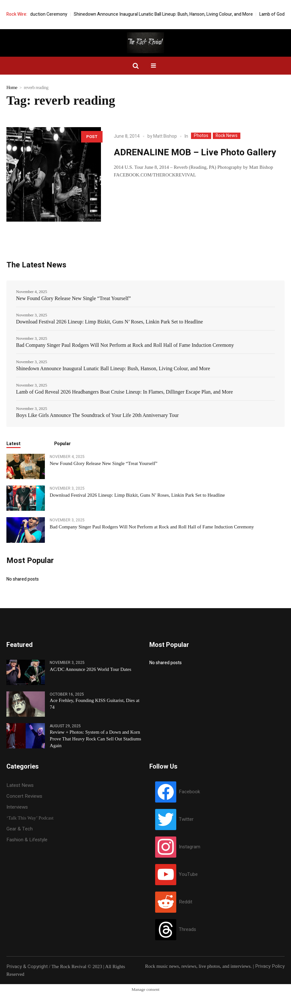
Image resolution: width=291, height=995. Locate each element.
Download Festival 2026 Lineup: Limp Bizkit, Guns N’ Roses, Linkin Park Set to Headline (109, 321)
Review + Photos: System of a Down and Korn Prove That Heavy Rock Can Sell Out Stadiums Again (95, 739)
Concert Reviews (24, 796)
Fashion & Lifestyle (26, 839)
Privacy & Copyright (27, 966)
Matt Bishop (165, 136)
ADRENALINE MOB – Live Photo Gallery (195, 152)
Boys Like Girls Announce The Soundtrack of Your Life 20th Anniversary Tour (97, 415)
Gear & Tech (19, 828)
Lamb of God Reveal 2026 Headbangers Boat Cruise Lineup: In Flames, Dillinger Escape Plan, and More (124, 392)
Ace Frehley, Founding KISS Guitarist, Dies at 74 (94, 704)
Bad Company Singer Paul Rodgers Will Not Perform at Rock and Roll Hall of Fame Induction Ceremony (125, 345)
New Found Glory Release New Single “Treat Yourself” (73, 298)
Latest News (20, 785)
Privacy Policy (270, 966)
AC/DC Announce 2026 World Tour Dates (90, 669)
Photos (201, 136)
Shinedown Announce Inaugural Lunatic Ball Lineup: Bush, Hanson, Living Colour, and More (177, 14)
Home (11, 87)
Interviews (17, 807)
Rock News (226, 136)
